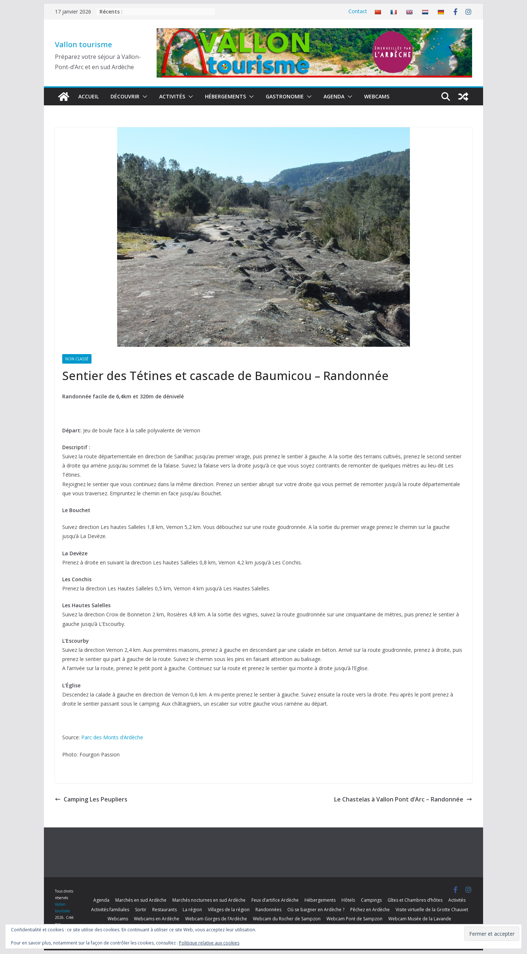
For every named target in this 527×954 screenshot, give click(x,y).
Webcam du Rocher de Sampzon (287, 919)
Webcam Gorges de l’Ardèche (216, 919)
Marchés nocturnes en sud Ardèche (209, 900)
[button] (143, 96)
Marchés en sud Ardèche (141, 900)
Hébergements (225, 96)
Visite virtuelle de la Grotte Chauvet (432, 909)
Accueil (88, 96)
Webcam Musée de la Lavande (419, 919)
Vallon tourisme (83, 44)
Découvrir (125, 96)
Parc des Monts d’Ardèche (112, 737)
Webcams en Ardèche (156, 919)
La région (192, 909)
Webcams (376, 96)
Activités (172, 96)
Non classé (77, 358)
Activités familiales (110, 909)
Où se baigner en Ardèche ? (315, 909)
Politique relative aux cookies (209, 943)
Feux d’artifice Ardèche (275, 900)
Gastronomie (285, 96)
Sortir (140, 909)
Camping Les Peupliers (91, 799)
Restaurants (164, 909)
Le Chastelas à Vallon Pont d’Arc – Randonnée (403, 799)
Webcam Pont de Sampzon (354, 919)
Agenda (334, 96)
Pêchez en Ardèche (370, 909)
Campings (371, 900)
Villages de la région (229, 909)
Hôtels (348, 900)
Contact (357, 11)
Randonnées (268, 909)
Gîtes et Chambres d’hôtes (415, 900)
